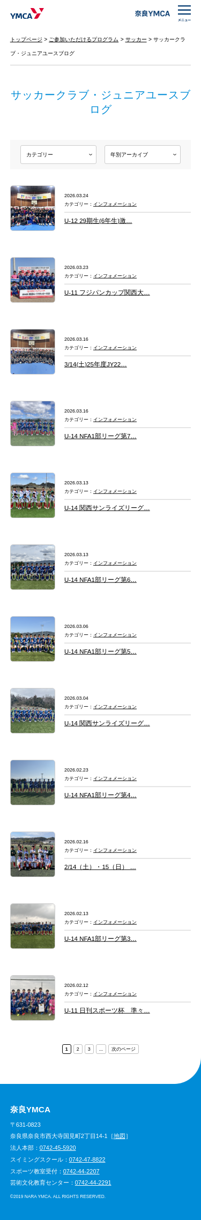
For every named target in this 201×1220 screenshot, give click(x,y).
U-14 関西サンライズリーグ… (107, 508)
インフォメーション (115, 204)
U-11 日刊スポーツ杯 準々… (107, 1010)
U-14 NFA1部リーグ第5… (100, 651)
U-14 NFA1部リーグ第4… (100, 795)
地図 (119, 1136)
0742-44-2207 (81, 1171)
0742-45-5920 (58, 1147)
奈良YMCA (27, 13)
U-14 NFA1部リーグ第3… (100, 938)
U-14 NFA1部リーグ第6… (100, 580)
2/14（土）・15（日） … (100, 867)
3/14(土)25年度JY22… (95, 364)
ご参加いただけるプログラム (83, 39)
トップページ (26, 39)
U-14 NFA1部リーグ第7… (100, 436)
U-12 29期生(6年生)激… (98, 221)
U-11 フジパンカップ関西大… (107, 292)
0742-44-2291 (93, 1182)
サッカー (136, 39)
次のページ (123, 1049)
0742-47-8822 (87, 1159)
